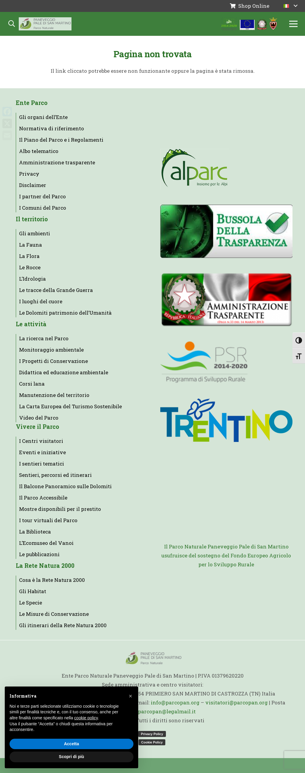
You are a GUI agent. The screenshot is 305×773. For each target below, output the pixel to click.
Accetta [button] (71, 743)
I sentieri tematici (41, 463)
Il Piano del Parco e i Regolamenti (61, 139)
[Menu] (293, 23)
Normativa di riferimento (51, 128)
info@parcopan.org (175, 702)
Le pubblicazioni (39, 554)
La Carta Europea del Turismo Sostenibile (70, 406)
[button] (290, 6)
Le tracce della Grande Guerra (56, 290)
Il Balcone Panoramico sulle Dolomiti (65, 486)
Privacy (29, 173)
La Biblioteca (35, 531)
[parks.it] (226, 116)
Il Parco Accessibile (43, 497)
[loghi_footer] (226, 597)
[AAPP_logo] (226, 484)
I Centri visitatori (41, 440)
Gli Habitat (32, 591)
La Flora (29, 256)
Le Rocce (30, 267)
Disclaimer (32, 185)
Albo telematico (38, 151)
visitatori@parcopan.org (236, 702)
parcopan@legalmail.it (167, 711)
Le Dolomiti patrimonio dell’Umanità (65, 312)
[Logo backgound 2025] (45, 24)
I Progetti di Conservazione (53, 361)
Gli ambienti (34, 233)
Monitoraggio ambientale (51, 349)
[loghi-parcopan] (249, 24)
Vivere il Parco (37, 426)
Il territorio (32, 219)
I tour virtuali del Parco (48, 520)
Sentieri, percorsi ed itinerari (55, 474)
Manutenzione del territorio (54, 395)
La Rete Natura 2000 (45, 565)
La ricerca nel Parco (44, 338)
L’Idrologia (32, 278)
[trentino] (226, 420)
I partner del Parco (42, 196)
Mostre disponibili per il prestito (60, 508)
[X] (7, 123)
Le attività (31, 324)
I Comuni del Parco (42, 207)
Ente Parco (31, 102)
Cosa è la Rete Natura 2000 (52, 579)
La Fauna (30, 244)
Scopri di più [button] (71, 756)
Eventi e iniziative (42, 452)
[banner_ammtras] (226, 299)
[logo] (226, 362)
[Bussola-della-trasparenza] (226, 231)
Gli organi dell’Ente (43, 117)
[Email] (7, 135)
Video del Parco (38, 417)
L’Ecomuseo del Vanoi (46, 542)
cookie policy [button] (86, 717)
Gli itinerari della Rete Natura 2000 (63, 625)
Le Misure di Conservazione (54, 613)
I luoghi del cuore (40, 301)
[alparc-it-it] (226, 169)
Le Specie (30, 602)
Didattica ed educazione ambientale (63, 372)
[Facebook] (7, 112)
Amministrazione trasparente (57, 162)
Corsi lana (32, 383)
